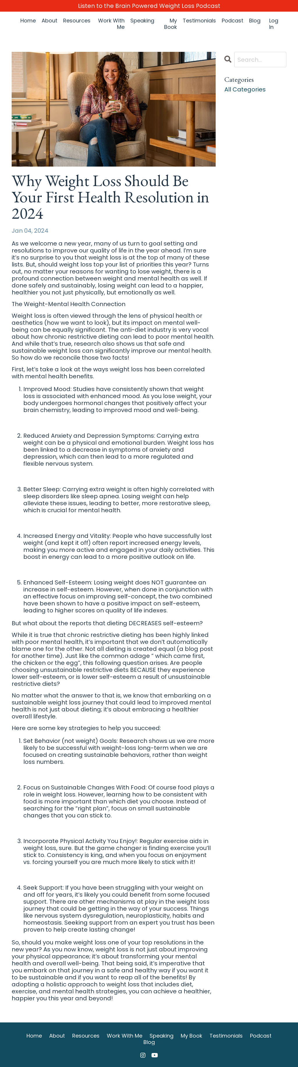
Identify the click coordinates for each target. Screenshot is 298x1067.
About (49, 20)
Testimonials (199, 20)
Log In (273, 24)
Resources (77, 20)
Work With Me (111, 23)
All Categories (245, 89)
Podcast (232, 20)
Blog (254, 20)
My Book (170, 23)
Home (28, 20)
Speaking (142, 20)
